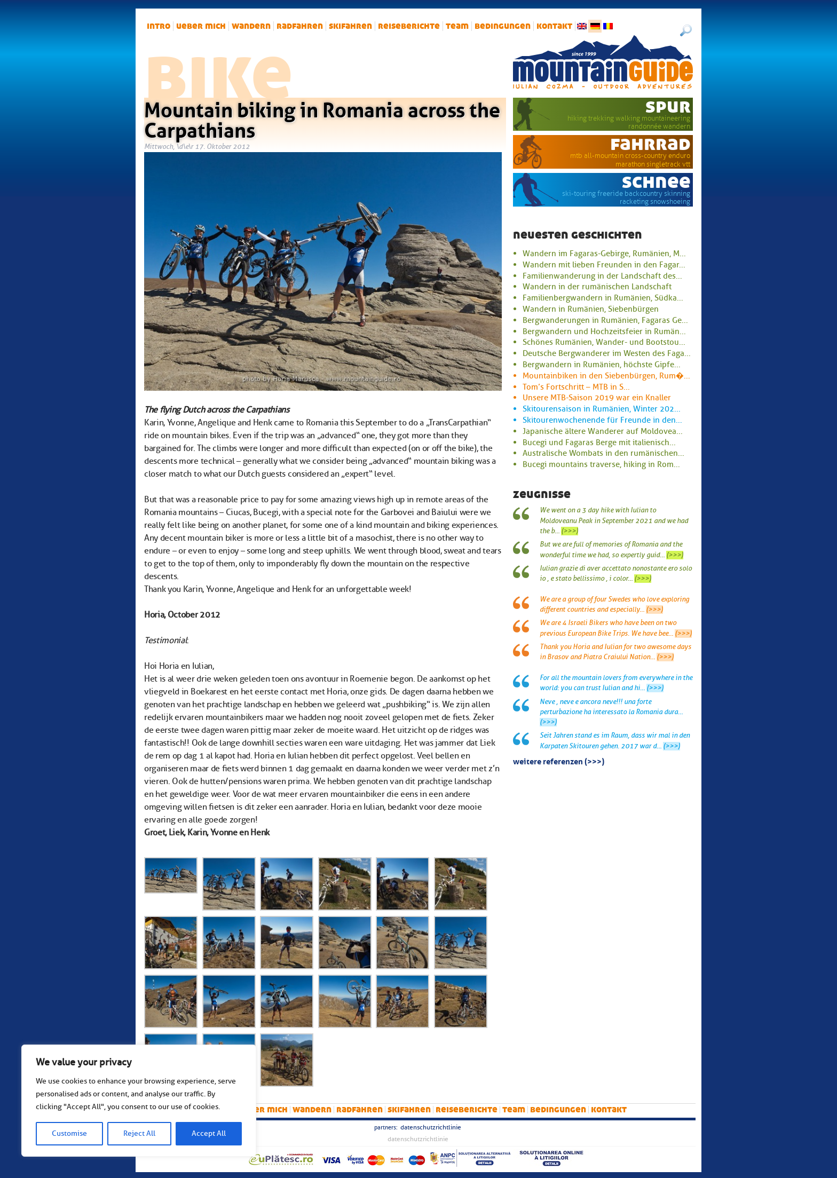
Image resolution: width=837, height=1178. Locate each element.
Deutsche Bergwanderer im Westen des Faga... (607, 353)
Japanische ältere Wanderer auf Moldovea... (603, 431)
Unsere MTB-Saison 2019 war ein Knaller (597, 397)
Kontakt (554, 26)
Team (457, 26)
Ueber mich (201, 26)
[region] (138, 1101)
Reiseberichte (409, 26)
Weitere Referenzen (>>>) (558, 760)
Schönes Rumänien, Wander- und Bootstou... (604, 342)
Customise (69, 1133)
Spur (668, 106)
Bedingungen (503, 26)
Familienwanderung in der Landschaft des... (602, 276)
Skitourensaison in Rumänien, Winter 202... (602, 409)
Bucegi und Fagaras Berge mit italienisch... (599, 442)
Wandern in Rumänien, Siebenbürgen (591, 309)
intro (158, 26)
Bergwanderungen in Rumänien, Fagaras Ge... (605, 320)
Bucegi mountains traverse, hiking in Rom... (601, 464)
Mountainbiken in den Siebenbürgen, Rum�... (606, 375)
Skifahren (350, 26)
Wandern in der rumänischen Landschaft (597, 286)
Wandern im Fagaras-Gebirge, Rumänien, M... (604, 253)
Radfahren (300, 26)
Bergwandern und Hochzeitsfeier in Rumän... (604, 331)
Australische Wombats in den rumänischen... (603, 453)
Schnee (656, 181)
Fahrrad (650, 143)
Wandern (251, 26)
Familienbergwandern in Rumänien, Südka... (603, 297)
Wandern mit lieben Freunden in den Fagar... (604, 264)
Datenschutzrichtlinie (430, 1127)
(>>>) (569, 531)
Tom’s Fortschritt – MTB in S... (576, 387)
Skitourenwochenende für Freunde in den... (602, 420)
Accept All (209, 1133)
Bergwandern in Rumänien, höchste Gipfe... (602, 364)
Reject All (139, 1133)
